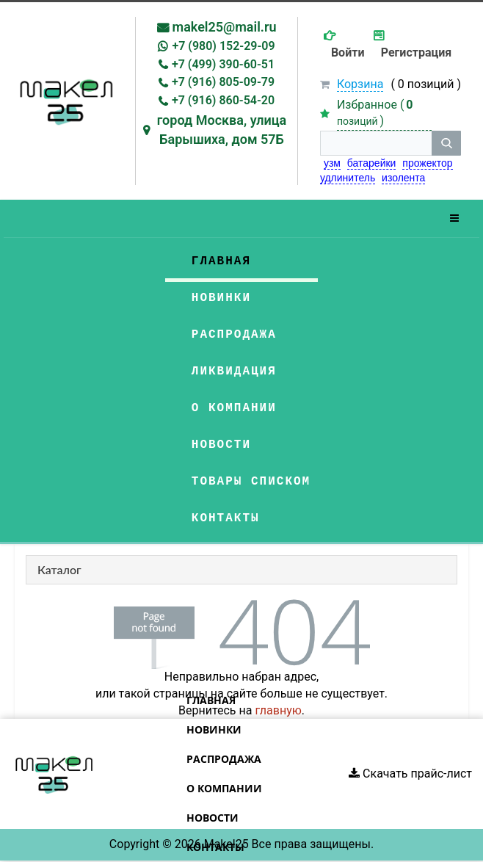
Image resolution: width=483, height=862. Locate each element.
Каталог (59, 569)
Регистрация (416, 52)
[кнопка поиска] (446, 143)
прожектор (427, 163)
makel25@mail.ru (224, 27)
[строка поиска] (376, 143)
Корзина (360, 84)
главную (278, 710)
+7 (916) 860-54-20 (223, 100)
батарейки (371, 163)
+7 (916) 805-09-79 (223, 82)
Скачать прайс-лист (410, 773)
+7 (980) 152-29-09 (223, 46)
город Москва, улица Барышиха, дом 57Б (222, 129)
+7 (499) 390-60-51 (223, 64)
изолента (403, 178)
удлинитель (347, 178)
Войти (348, 52)
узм (332, 163)
